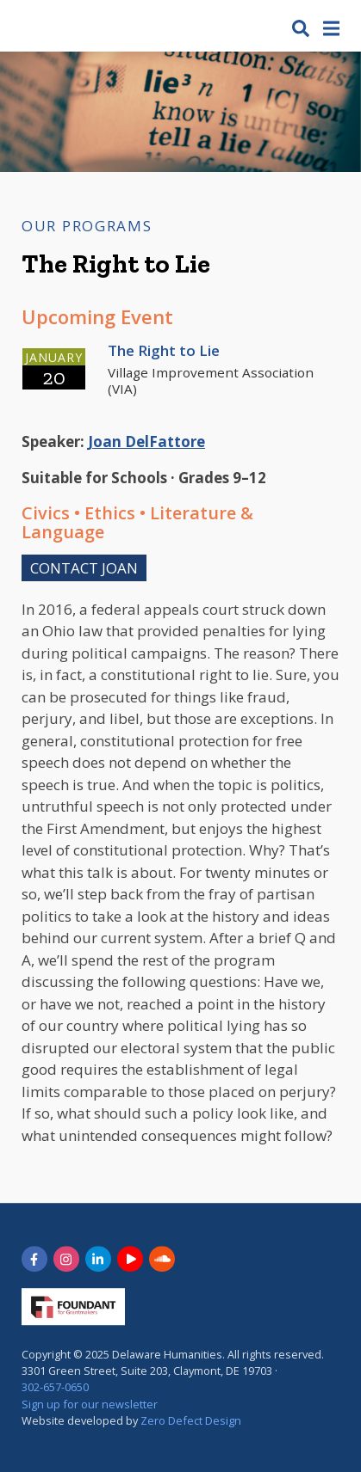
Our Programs (87, 226)
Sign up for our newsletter (90, 1404)
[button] (300, 28)
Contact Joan (84, 568)
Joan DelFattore (146, 441)
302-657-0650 (55, 1387)
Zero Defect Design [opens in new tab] (190, 1420)
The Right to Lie (164, 350)
